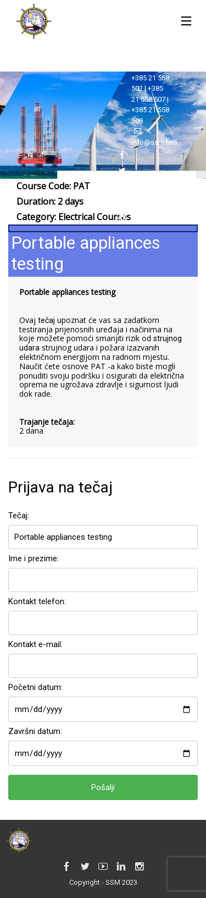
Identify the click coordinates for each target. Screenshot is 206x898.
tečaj (46, 320)
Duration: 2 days (49, 201)
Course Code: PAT (53, 186)
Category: (73, 217)
